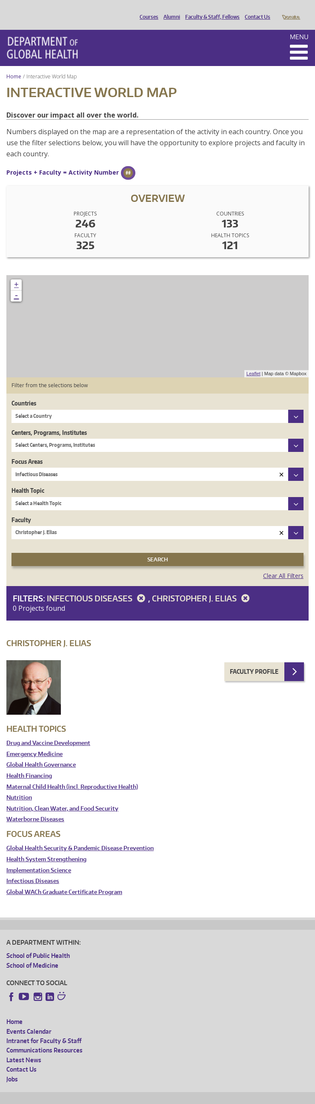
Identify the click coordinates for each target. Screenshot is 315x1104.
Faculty (21, 508)
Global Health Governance (41, 753)
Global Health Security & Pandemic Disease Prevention (80, 836)
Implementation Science (38, 858)
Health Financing (29, 764)
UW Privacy (119, 1096)
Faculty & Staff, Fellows (210, 9)
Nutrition (19, 785)
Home (13, 64)
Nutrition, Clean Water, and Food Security (62, 797)
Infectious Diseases (97, 586)
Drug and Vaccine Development (48, 731)
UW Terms (154, 1096)
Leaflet (253, 361)
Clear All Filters (283, 564)
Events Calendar (29, 1019)
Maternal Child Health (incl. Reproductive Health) (72, 775)
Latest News (23, 1048)
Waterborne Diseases (35, 807)
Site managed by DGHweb (204, 1096)
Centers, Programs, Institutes (49, 420)
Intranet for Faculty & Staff (43, 1028)
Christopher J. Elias (202, 586)
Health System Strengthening (46, 847)
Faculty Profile (254, 659)
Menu (299, 25)
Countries (23, 391)
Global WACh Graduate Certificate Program (64, 880)
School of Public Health (38, 943)
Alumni (169, 9)
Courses (146, 9)
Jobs (12, 1067)
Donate (290, 9)
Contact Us (255, 9)
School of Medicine (32, 953)
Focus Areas (27, 449)
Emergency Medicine (34, 742)
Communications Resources (44, 1038)
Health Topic (27, 478)
